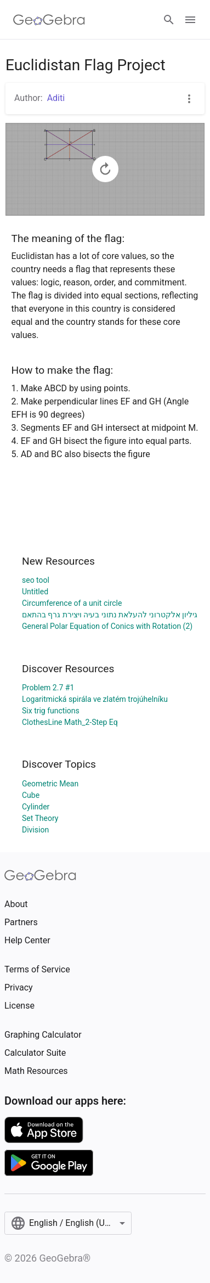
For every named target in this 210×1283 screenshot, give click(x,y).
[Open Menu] (190, 19)
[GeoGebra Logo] (49, 19)
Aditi (56, 98)
